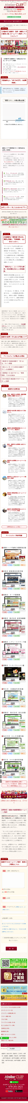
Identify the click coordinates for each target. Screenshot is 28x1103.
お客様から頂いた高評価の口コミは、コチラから (14, 800)
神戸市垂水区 (7, 1058)
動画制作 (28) (4, 1031)
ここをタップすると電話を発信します (14, 14)
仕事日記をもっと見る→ (14, 527)
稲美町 (6, 1056)
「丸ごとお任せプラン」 (9, 161)
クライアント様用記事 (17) (8, 1013)
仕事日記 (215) (5, 1028)
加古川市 (9, 1053)
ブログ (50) (4, 1019)
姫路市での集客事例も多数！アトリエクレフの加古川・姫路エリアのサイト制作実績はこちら (14, 784)
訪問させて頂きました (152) (8, 1037)
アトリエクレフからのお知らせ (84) (10, 1007)
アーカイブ (4, 1048)
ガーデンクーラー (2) (7, 1010)
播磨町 (11, 1056)
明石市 (16, 1056)
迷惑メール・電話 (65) (7, 1040)
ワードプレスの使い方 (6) (8, 1022)
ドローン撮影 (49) (6, 1016)
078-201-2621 (15, 11)
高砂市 (15, 1053)
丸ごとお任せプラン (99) (7, 1025)
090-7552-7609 (16, 1088)
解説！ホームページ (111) (8, 1034)
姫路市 (3, 1053)
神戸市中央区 (9, 1060)
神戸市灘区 (17, 1060)
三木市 (20, 1053)
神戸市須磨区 (15, 1058)
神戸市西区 (22, 1056)
